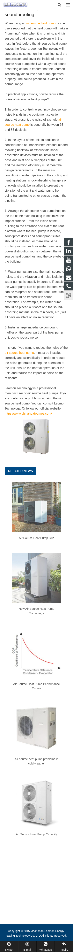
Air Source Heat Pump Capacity (36, 834)
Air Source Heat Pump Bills (36, 538)
